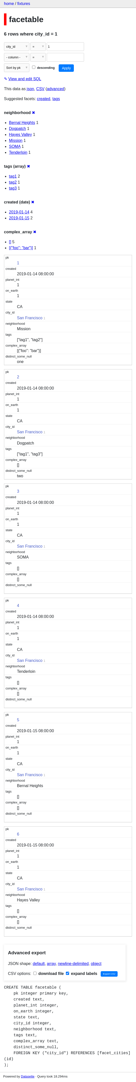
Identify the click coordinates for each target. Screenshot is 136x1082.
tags (56, 99)
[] (10, 242)
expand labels (81, 973)
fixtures (23, 3)
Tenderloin (18, 152)
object (96, 964)
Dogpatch (17, 128)
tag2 (13, 182)
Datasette (28, 1076)
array (51, 964)
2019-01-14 (19, 212)
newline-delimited (73, 964)
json (30, 89)
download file (48, 973)
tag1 (13, 176)
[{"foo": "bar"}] (21, 248)
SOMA (14, 146)
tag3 (13, 188)
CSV (40, 89)
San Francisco (29, 318)
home (9, 3)
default (39, 964)
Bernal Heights (22, 122)
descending (43, 68)
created (43, 99)
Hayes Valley (20, 134)
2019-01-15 (19, 218)
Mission (15, 140)
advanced (55, 89)
